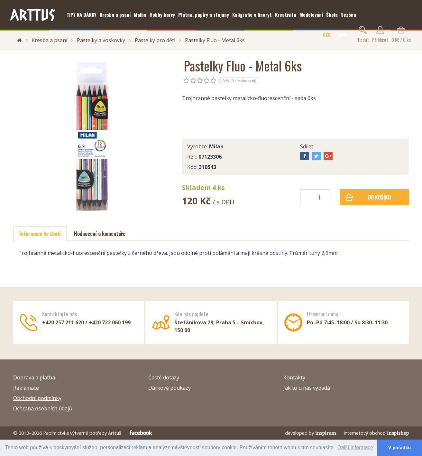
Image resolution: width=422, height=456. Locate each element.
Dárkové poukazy (169, 387)
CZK (327, 34)
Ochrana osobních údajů (42, 408)
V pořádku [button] (399, 447)
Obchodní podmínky (37, 398)
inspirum (325, 433)
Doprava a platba (34, 377)
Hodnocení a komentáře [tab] (99, 233)
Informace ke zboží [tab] (40, 233)
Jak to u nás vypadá (306, 387)
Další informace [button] (355, 447)
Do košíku (368, 197)
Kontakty (294, 377)
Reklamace (26, 387)
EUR (343, 34)
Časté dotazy (163, 377)
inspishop (398, 433)
